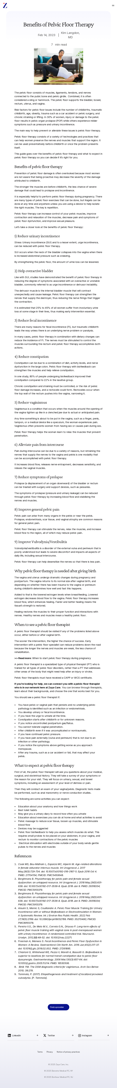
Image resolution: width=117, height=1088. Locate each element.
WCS (77, 677)
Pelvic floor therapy (25, 136)
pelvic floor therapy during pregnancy (73, 196)
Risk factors (21, 109)
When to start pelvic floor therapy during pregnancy (61, 658)
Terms (40, 1052)
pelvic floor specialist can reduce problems (60, 644)
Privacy (50, 1052)
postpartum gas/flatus (60, 723)
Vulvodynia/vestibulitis (26, 548)
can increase (44, 213)
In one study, (21, 376)
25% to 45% (43, 307)
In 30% (48, 117)
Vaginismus (20, 408)
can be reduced (23, 246)
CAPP (67, 677)
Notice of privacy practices (68, 1052)
